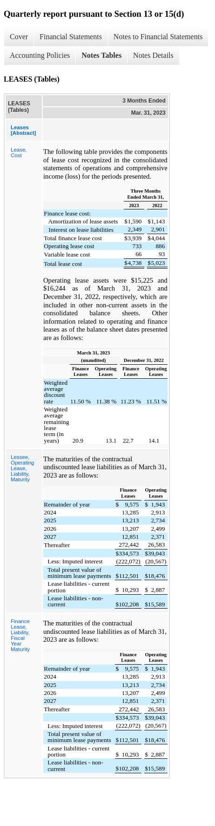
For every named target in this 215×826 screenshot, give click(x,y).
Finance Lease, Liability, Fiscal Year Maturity (20, 635)
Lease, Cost (19, 152)
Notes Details (153, 55)
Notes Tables (101, 55)
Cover (19, 37)
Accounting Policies (40, 55)
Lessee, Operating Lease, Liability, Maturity (22, 468)
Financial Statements (71, 37)
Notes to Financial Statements (158, 37)
